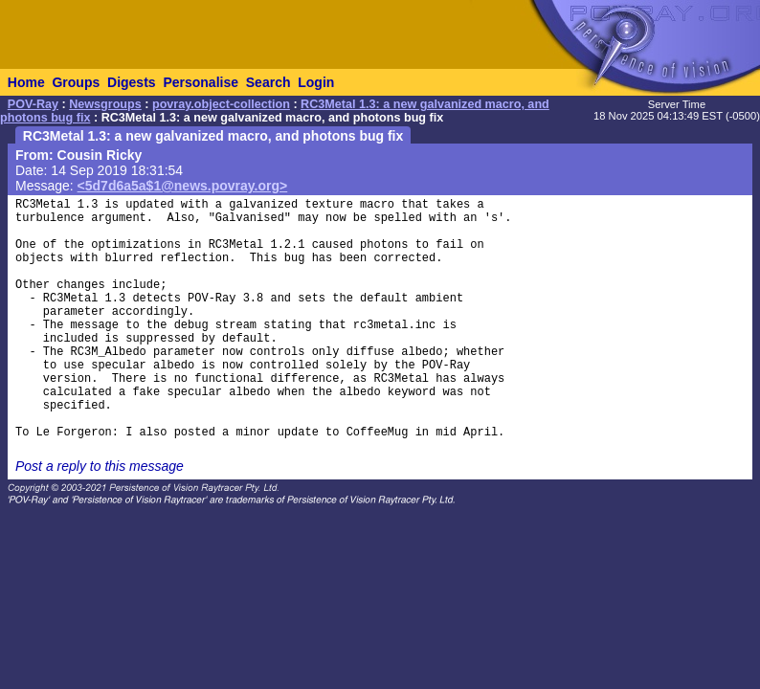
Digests (131, 82)
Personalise (200, 82)
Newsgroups (105, 104)
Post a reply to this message (99, 466)
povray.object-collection (221, 104)
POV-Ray (33, 104)
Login (316, 82)
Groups (76, 82)
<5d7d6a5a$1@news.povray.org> (183, 185)
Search (268, 82)
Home (26, 82)
